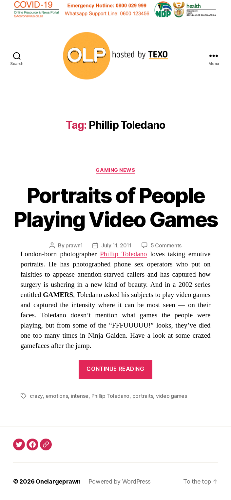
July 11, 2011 (116, 245)
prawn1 (74, 245)
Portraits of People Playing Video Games (115, 207)
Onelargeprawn (58, 481)
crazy (36, 396)
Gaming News (115, 170)
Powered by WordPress (119, 481)
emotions (57, 396)
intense (79, 396)
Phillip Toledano (123, 254)
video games (171, 396)
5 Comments (166, 245)
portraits (142, 396)
